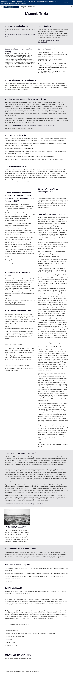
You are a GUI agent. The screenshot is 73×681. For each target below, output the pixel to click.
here (10, 581)
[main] (36, 14)
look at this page (19, 671)
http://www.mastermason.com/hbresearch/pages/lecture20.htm (25, 504)
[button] (2, 7)
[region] (36, 2)
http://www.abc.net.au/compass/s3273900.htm (17, 153)
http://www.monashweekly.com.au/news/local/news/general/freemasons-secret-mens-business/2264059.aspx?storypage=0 (20, 302)
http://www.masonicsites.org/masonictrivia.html (18, 658)
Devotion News (18, 591)
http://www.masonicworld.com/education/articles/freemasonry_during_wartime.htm (32, 125)
